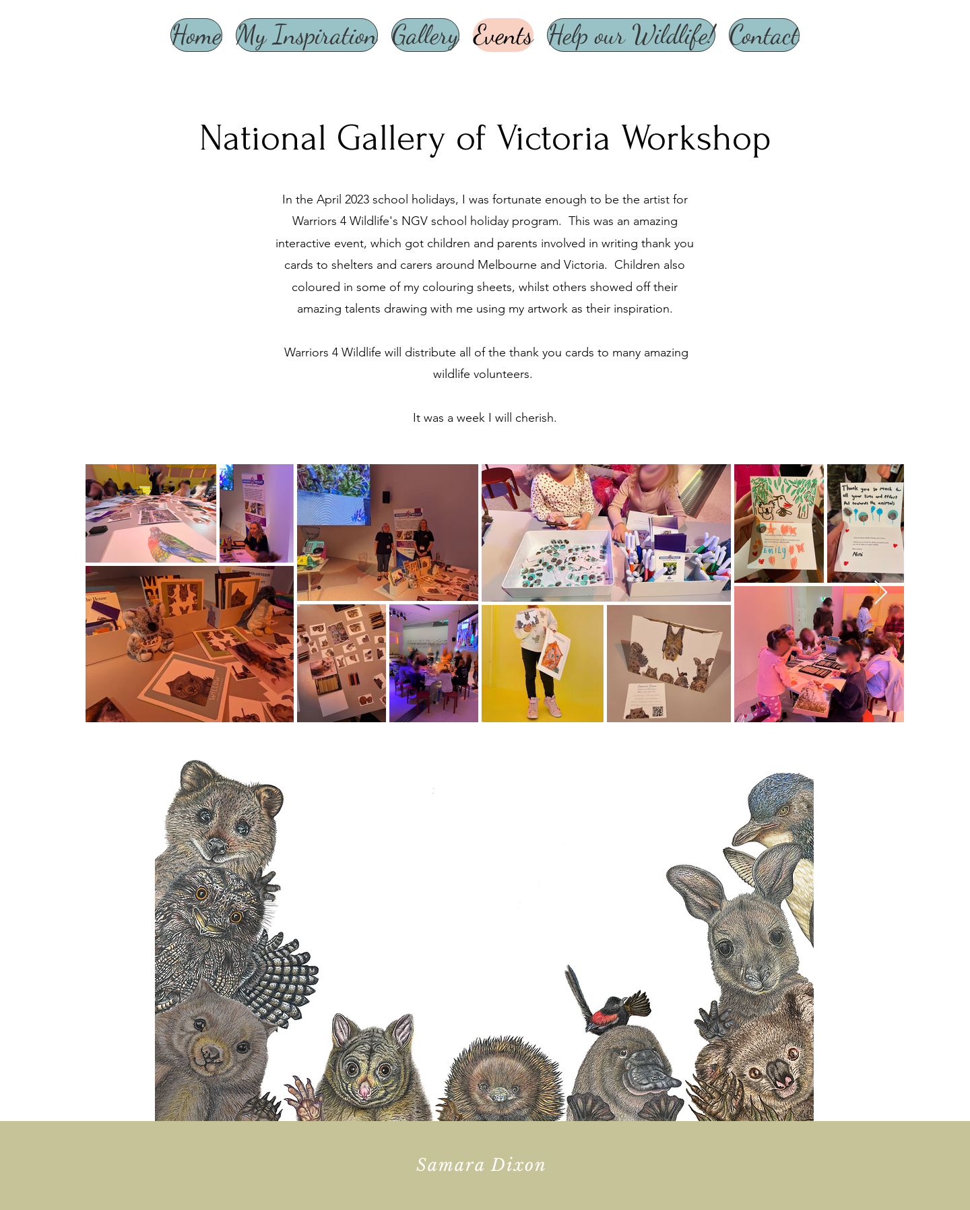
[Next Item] (880, 593)
